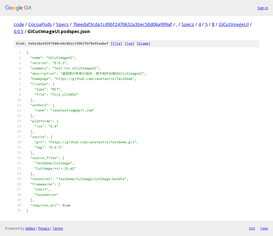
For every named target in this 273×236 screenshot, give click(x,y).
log (129, 43)
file (116, 43)
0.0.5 (18, 31)
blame (144, 43)
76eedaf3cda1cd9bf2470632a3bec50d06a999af (122, 24)
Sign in (262, 8)
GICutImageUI (234, 24)
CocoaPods (40, 24)
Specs (62, 24)
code (19, 24)
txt (252, 228)
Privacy (44, 228)
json (264, 228)
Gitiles (30, 228)
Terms (58, 228)
